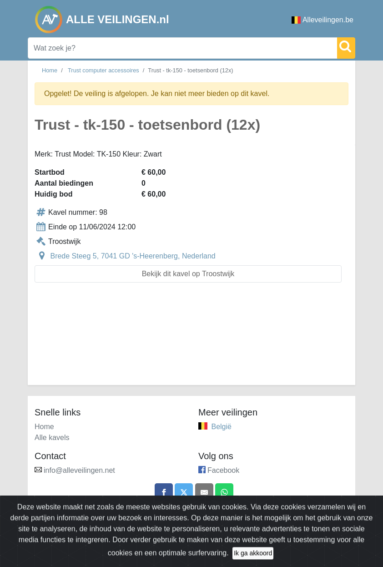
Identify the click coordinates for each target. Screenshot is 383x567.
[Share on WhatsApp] (224, 492)
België (221, 426)
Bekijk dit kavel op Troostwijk (188, 274)
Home (49, 70)
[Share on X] (184, 492)
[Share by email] (204, 492)
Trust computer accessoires (103, 70)
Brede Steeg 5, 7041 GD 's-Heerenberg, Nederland (132, 256)
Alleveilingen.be (322, 20)
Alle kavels (52, 437)
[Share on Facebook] (164, 492)
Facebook (223, 470)
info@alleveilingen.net (79, 470)
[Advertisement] (191, 339)
